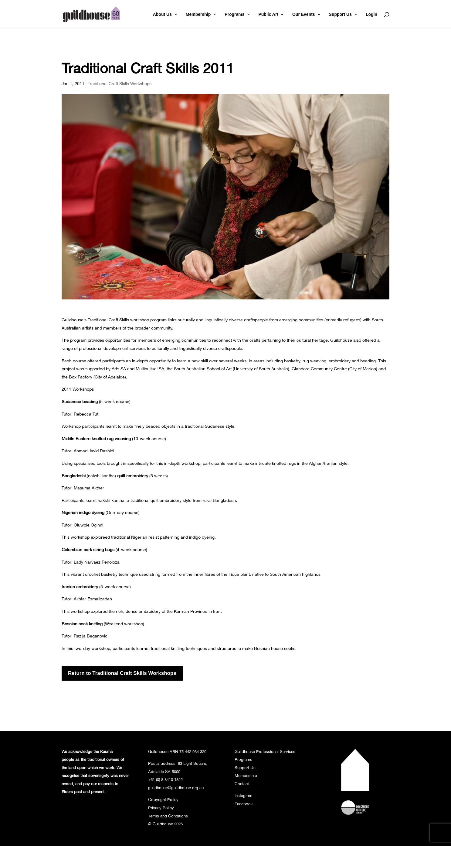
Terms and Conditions (168, 815)
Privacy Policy (161, 807)
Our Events (303, 14)
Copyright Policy (163, 799)
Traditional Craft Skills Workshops (119, 83)
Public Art (268, 14)
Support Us (340, 14)
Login (371, 14)
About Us (162, 14)
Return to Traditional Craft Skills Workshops (122, 673)
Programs (234, 14)
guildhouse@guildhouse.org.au (176, 787)
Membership (198, 14)
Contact (242, 783)
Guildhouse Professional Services (265, 751)
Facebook (244, 803)
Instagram (243, 795)
